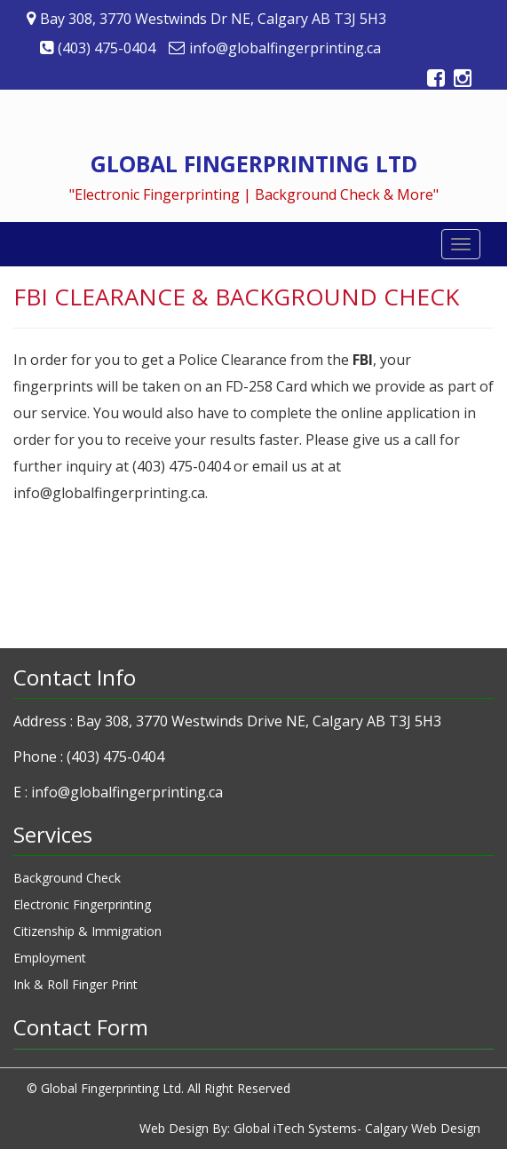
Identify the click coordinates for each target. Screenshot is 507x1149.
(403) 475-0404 (115, 756)
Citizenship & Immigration (87, 931)
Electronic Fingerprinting (82, 904)
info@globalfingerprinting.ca (127, 792)
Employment (49, 957)
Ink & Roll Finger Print (75, 984)
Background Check (67, 877)
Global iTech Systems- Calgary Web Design (357, 1128)
